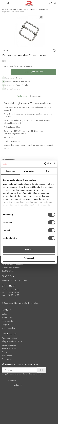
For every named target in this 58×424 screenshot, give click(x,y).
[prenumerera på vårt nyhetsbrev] (19, 369)
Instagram (12, 384)
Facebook (9, 380)
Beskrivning (22, 96)
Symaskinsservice (9, 344)
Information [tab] (29, 171)
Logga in (5, 324)
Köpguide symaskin (10, 337)
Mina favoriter (7, 321)
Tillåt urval (29, 258)
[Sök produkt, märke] (8, 3)
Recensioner (35, 96)
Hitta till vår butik (9, 348)
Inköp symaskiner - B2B (12, 341)
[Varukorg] (54, 3)
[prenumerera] (41, 369)
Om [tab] (47, 171)
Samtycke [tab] (10, 171)
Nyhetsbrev (7, 355)
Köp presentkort (8, 328)
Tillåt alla (29, 249)
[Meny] (3, 3)
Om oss (5, 352)
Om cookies (7, 359)
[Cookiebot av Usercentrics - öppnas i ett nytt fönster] (44, 164)
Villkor (4, 314)
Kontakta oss (7, 317)
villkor (36, 303)
